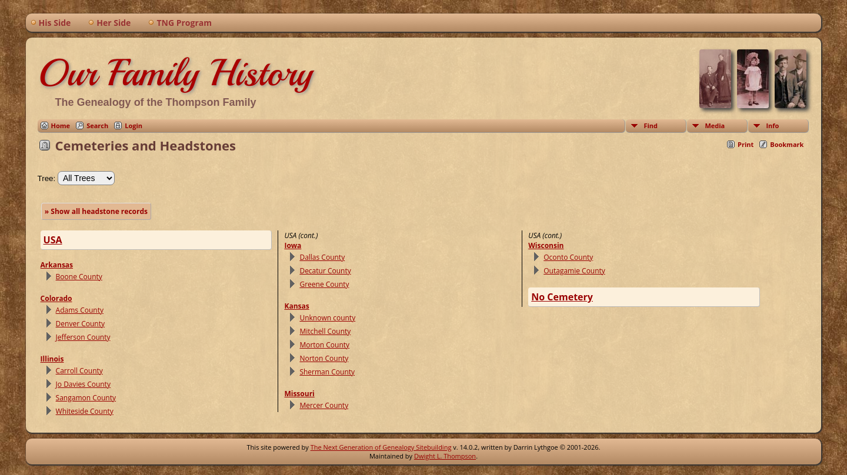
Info (772, 125)
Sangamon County (86, 398)
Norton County (323, 358)
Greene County (324, 284)
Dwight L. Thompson (445, 455)
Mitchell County (325, 331)
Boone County (79, 277)
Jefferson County (83, 337)
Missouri (299, 394)
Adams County (80, 310)
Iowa (292, 245)
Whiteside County (85, 411)
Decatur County (325, 271)
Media (715, 125)
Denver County (80, 324)
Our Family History (175, 72)
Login (133, 125)
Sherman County (327, 372)
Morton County (324, 345)
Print (745, 144)
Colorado (56, 298)
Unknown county (327, 318)
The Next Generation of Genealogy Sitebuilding (381, 447)
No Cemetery (562, 296)
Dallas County (322, 257)
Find (650, 125)
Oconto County (568, 257)
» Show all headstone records (96, 211)
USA (53, 239)
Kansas (296, 306)
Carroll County (79, 371)
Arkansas (57, 265)
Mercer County (323, 405)
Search (97, 125)
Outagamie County (574, 271)
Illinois (52, 359)
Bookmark (786, 144)
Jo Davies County (83, 384)
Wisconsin (545, 245)
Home (61, 125)
